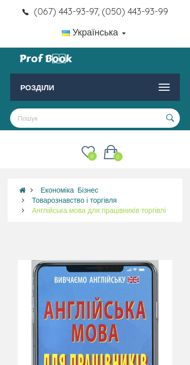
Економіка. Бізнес (69, 190)
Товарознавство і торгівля (74, 200)
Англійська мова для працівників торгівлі (99, 210)
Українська (94, 32)
